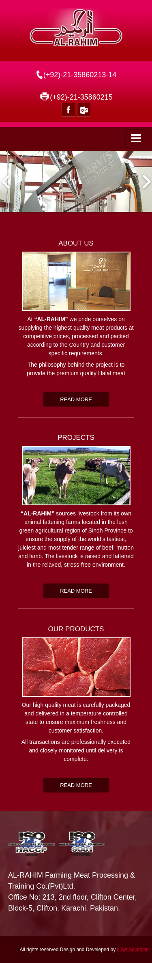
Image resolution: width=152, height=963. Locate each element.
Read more (76, 399)
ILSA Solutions (133, 949)
